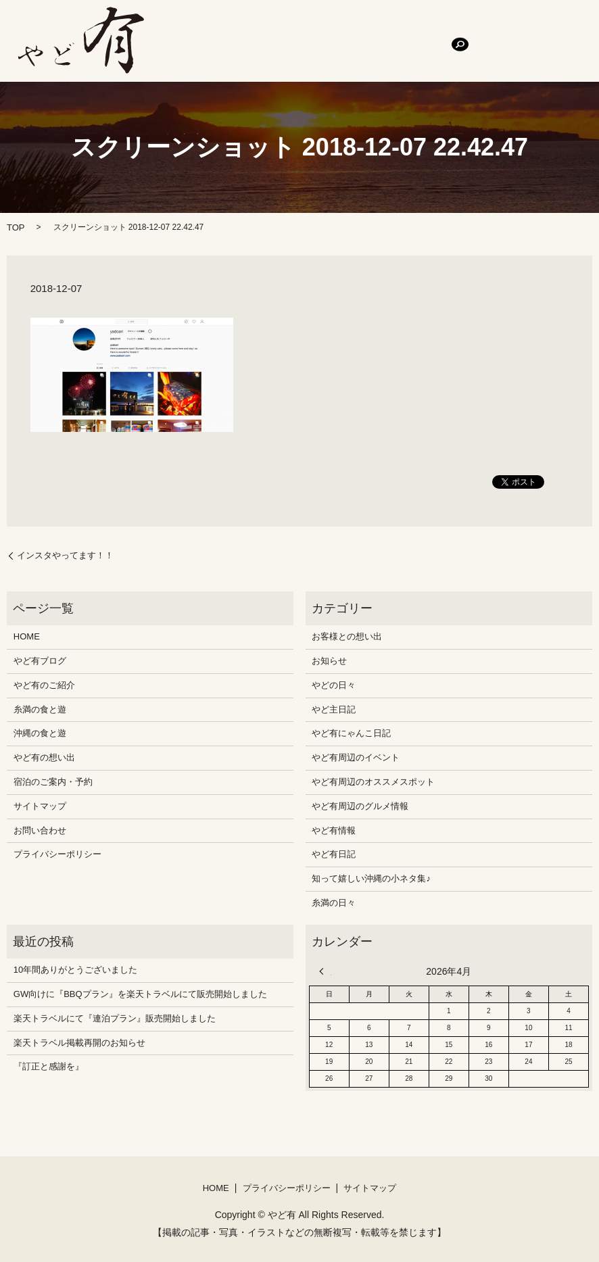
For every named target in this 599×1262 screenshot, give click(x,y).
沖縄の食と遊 (436, 28)
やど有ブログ (229, 28)
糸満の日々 (334, 903)
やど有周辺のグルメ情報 (360, 806)
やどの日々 (334, 685)
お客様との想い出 (347, 636)
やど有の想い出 (506, 28)
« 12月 (325, 971)
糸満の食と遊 (370, 28)
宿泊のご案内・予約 (203, 51)
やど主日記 (334, 709)
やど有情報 (334, 830)
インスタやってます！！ (65, 555)
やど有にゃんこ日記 (351, 733)
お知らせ (329, 661)
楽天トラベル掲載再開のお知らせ (79, 1043)
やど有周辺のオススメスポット (373, 782)
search (332, 51)
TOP (16, 227)
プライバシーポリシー (57, 854)
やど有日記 (334, 854)
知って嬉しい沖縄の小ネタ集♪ (371, 878)
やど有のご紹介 (300, 28)
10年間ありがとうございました (75, 970)
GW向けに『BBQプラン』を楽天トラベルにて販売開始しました (140, 994)
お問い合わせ (282, 51)
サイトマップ (40, 806)
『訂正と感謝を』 (49, 1066)
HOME (177, 28)
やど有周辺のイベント (356, 757)
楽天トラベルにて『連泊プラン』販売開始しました (115, 1018)
